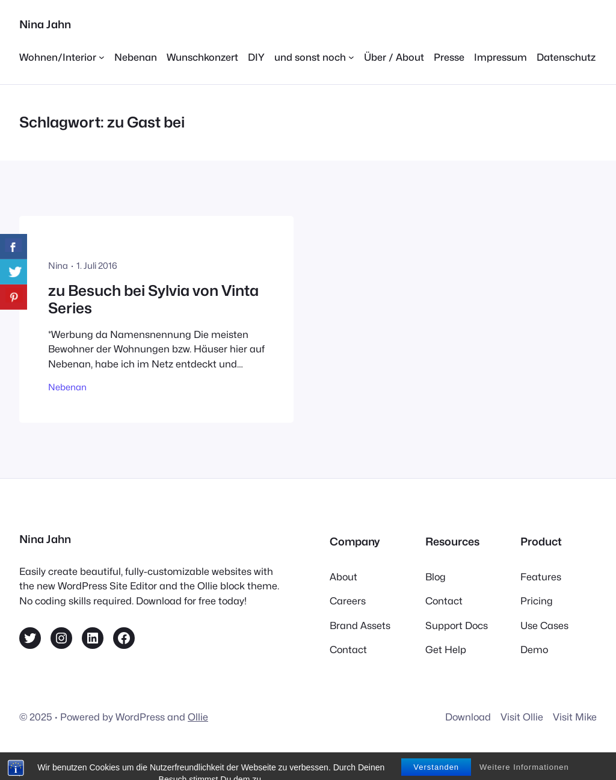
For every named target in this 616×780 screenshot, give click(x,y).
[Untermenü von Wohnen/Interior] (62, 57)
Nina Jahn (45, 24)
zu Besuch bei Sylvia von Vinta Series (153, 300)
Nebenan (67, 387)
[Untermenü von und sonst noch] (314, 57)
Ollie (198, 717)
